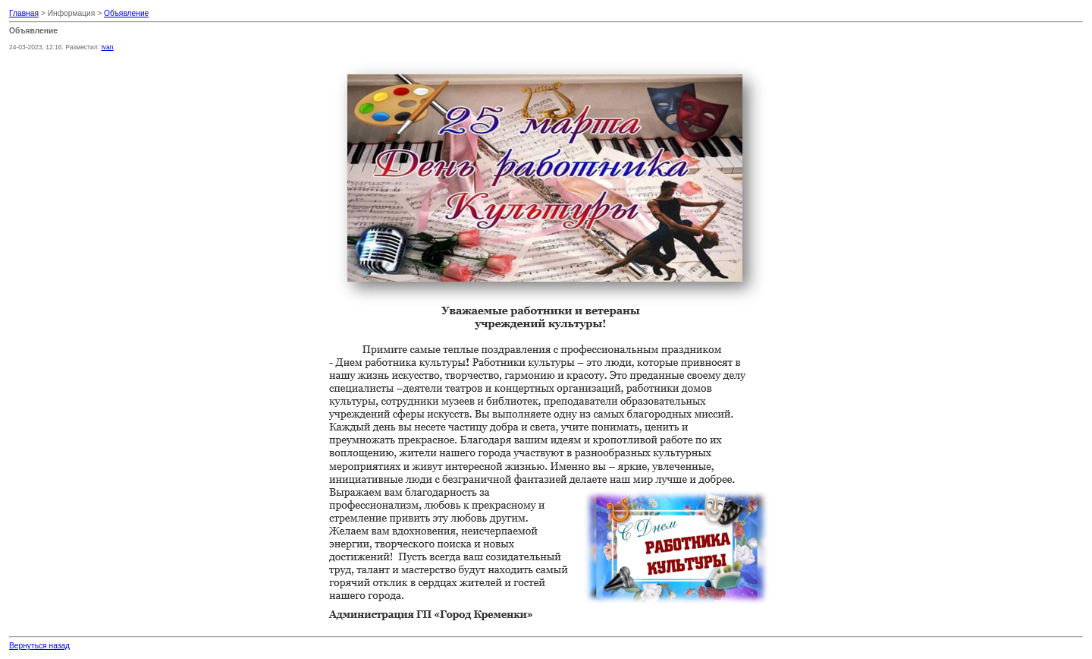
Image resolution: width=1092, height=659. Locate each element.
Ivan (107, 47)
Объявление (126, 13)
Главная (24, 13)
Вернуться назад (39, 646)
